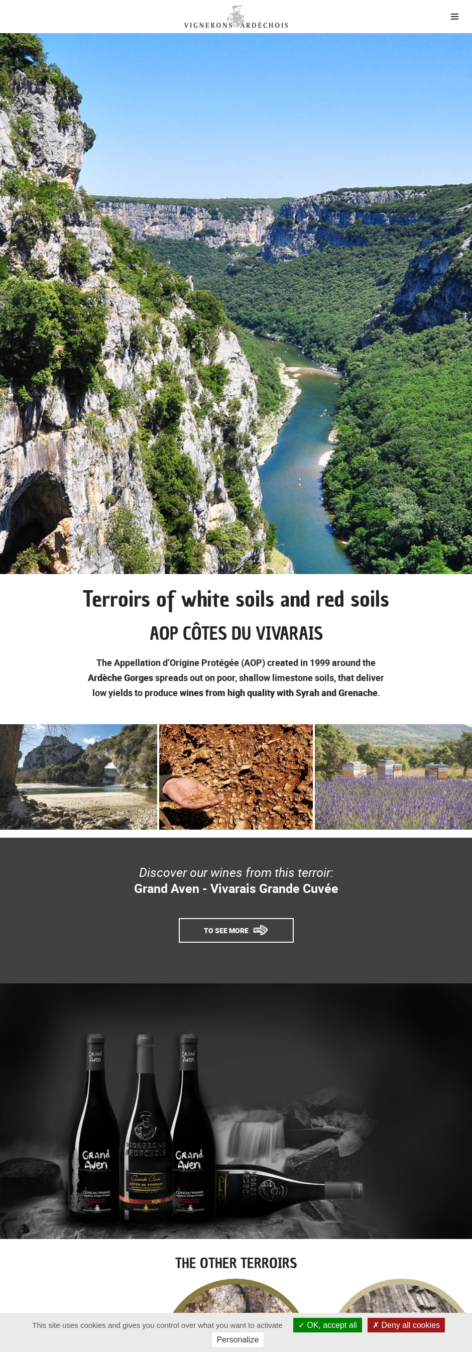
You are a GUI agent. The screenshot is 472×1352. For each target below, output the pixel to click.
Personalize (238, 1339)
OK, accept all (327, 1325)
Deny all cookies (406, 1325)
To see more (226, 930)
